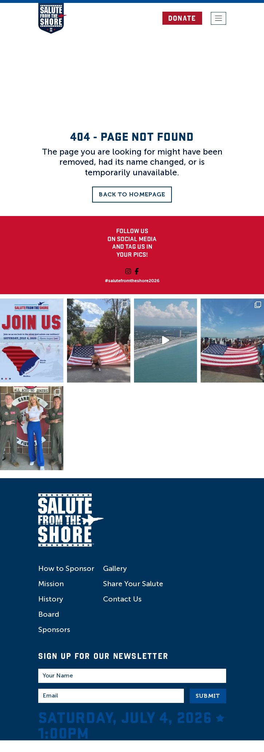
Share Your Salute (133, 583)
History (50, 599)
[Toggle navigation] (218, 18)
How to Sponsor (66, 568)
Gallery (115, 568)
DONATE (182, 18)
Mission (51, 583)
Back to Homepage (132, 194)
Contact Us (122, 599)
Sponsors (54, 629)
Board (48, 614)
